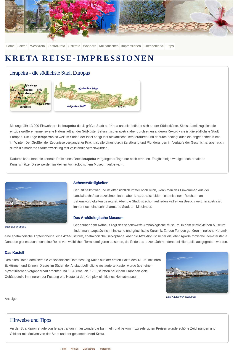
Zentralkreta (56, 46)
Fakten (22, 46)
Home (10, 46)
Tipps (170, 46)
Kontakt (74, 349)
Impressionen (131, 46)
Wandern (89, 46)
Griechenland (153, 46)
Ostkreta (74, 46)
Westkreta (37, 46)
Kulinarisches (108, 46)
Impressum (104, 349)
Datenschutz (89, 349)
